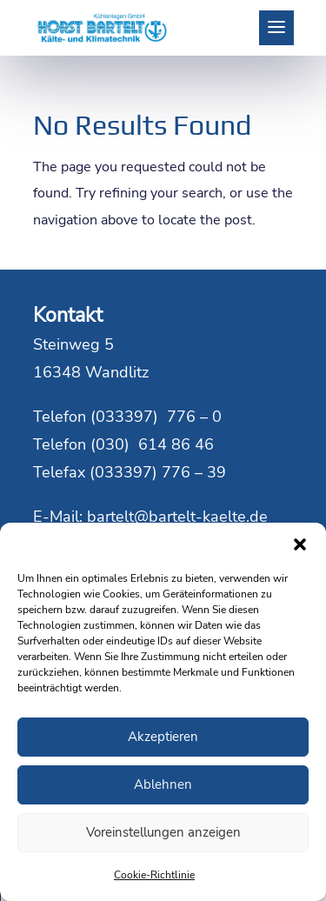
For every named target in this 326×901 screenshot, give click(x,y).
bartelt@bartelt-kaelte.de (177, 516)
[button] (300, 544)
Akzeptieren (163, 736)
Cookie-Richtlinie (154, 875)
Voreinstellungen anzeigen (163, 832)
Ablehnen (163, 784)
